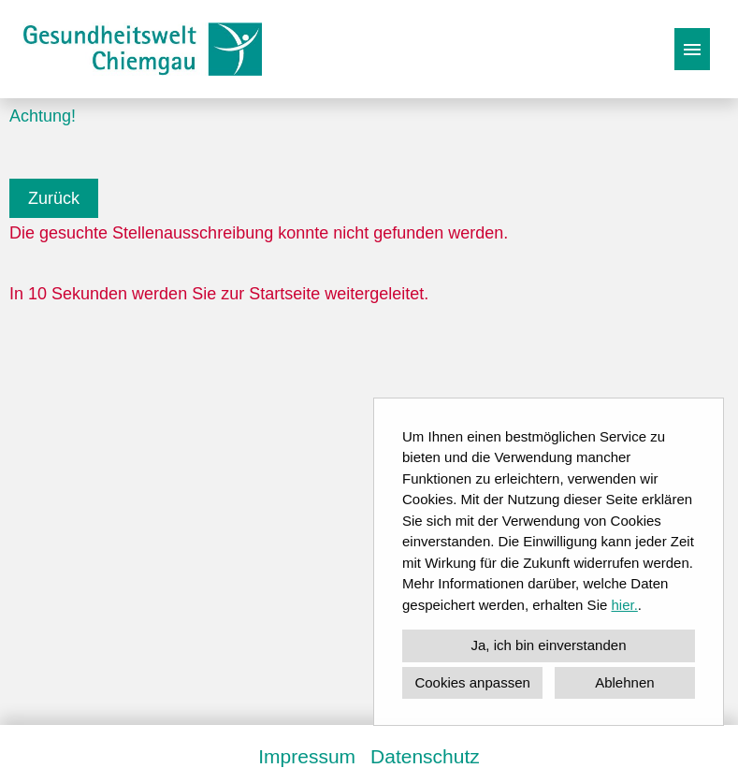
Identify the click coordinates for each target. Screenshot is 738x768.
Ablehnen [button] (624, 682)
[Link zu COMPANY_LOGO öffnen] (142, 49)
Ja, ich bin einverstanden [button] (549, 645)
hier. (624, 605)
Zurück (54, 198)
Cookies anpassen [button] (471, 682)
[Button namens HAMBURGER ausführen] (692, 49)
